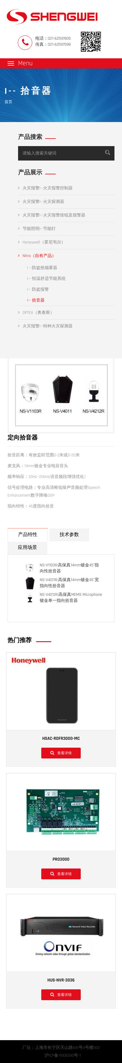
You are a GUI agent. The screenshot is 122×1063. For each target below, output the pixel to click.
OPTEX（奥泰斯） (36, 312)
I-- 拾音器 (36, 300)
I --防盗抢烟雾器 (42, 268)
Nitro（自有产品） (37, 256)
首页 (8, 102)
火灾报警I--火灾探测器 (41, 201)
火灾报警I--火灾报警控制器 (45, 188)
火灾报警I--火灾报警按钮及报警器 (51, 215)
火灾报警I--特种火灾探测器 (45, 326)
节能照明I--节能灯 (37, 228)
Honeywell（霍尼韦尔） (41, 242)
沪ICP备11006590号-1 (63, 1055)
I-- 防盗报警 (38, 289)
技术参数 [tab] (69, 535)
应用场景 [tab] (27, 547)
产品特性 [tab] (27, 535)
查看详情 (61, 753)
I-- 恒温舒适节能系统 (46, 278)
